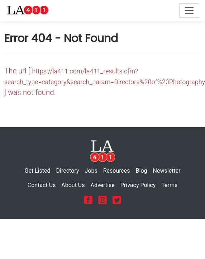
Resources (116, 170)
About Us (73, 185)
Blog (141, 170)
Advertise (102, 185)
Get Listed (38, 170)
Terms (169, 185)
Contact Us (42, 185)
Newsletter (167, 170)
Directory (67, 170)
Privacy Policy (138, 185)
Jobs (91, 170)
